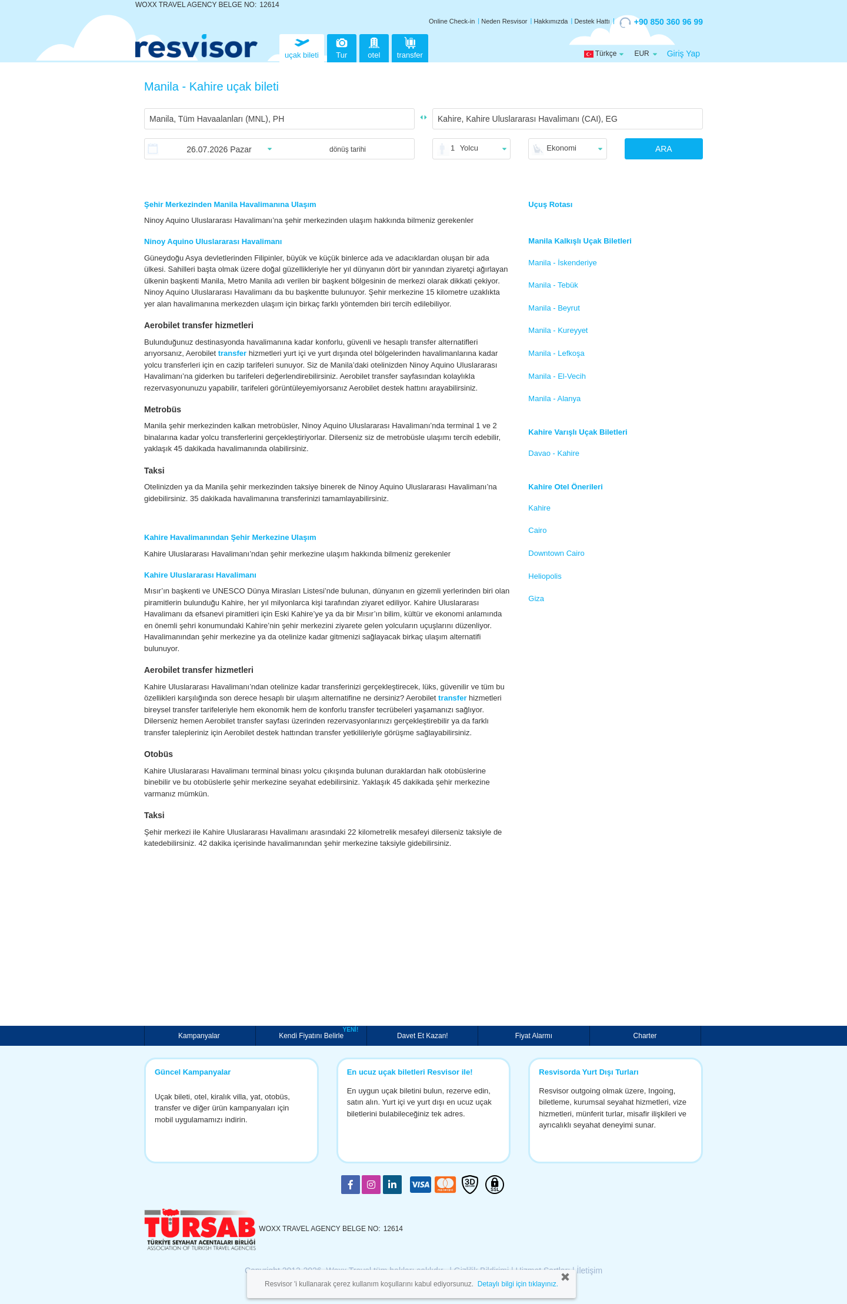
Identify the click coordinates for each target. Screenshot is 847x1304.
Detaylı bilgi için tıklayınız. (518, 1284)
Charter (645, 1036)
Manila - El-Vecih (557, 376)
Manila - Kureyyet (558, 330)
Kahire (539, 507)
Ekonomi (561, 148)
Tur (341, 46)
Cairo (537, 530)
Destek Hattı (592, 21)
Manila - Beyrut (553, 308)
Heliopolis (544, 576)
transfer (410, 46)
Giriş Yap (683, 53)
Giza (536, 598)
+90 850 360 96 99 (661, 22)
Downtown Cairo (556, 553)
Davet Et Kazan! (422, 1036)
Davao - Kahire (553, 453)
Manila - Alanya (554, 398)
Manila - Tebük (553, 285)
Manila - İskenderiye (562, 262)
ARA (663, 149)
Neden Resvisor (504, 21)
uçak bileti (302, 46)
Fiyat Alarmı (533, 1036)
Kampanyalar (200, 1036)
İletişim (590, 1270)
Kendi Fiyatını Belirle (312, 1034)
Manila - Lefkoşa (556, 353)
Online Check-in (452, 21)
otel (374, 46)
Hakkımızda (550, 21)
